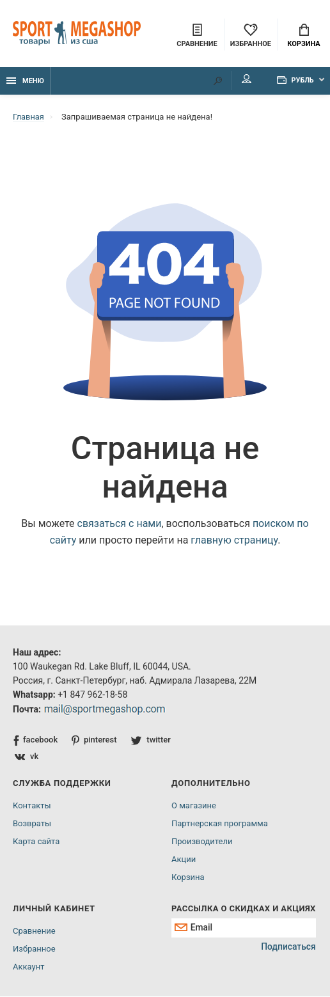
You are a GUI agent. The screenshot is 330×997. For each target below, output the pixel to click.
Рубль (293, 81)
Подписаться (288, 948)
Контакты (32, 806)
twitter (151, 740)
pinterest (94, 740)
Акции (183, 860)
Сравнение (34, 931)
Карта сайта (36, 842)
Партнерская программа (219, 824)
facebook (35, 740)
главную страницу (234, 541)
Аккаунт (28, 967)
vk (26, 757)
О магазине (193, 806)
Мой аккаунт (243, 79)
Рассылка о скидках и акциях (243, 909)
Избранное (34, 949)
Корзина (303, 36)
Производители (202, 842)
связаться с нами (119, 524)
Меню (25, 81)
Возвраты (32, 824)
